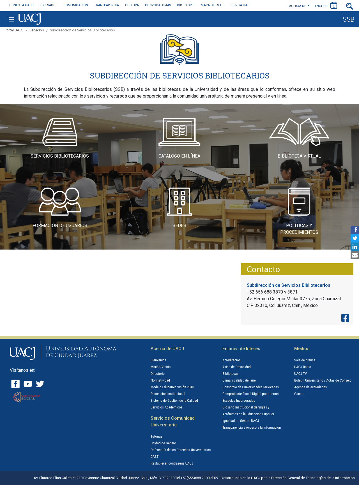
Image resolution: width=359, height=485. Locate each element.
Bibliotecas (230, 373)
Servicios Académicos (166, 407)
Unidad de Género (163, 443)
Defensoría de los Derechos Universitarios (181, 450)
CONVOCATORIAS (158, 5)
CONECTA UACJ (21, 5)
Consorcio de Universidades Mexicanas (250, 387)
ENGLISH (321, 6)
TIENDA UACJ (241, 5)
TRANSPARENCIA (106, 5)
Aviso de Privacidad (236, 367)
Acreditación (231, 360)
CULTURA (132, 5)
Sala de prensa (305, 360)
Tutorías (156, 436)
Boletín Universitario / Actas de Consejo (322, 380)
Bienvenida (158, 360)
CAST (154, 456)
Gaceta (299, 394)
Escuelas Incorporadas (238, 400)
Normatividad (160, 380)
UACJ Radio (302, 367)
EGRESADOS (48, 5)
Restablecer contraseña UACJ (172, 463)
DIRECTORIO (186, 5)
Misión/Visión (161, 367)
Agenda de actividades (310, 387)
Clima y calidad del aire (239, 380)
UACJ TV (300, 373)
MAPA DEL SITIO (213, 5)
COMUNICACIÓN (75, 5)
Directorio (158, 373)
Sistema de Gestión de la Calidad (174, 400)
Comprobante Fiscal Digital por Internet (250, 394)
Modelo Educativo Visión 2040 (172, 387)
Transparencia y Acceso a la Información (251, 427)
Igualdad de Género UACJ (240, 421)
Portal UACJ (14, 30)
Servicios (36, 30)
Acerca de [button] (298, 6)
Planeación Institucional (168, 394)
